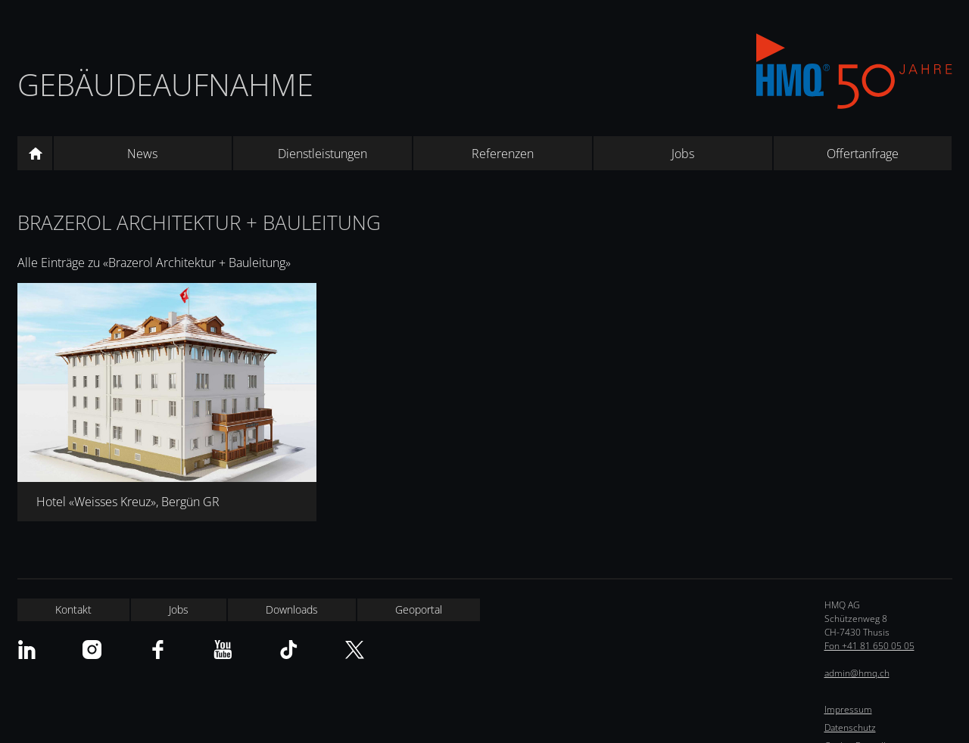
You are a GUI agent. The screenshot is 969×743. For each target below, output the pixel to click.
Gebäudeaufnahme (165, 84)
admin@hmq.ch (857, 673)
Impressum (848, 709)
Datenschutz (850, 727)
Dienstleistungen (322, 153)
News (142, 153)
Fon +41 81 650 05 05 (869, 645)
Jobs (682, 153)
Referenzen (503, 153)
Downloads (292, 609)
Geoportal (418, 609)
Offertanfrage (863, 153)
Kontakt (73, 609)
